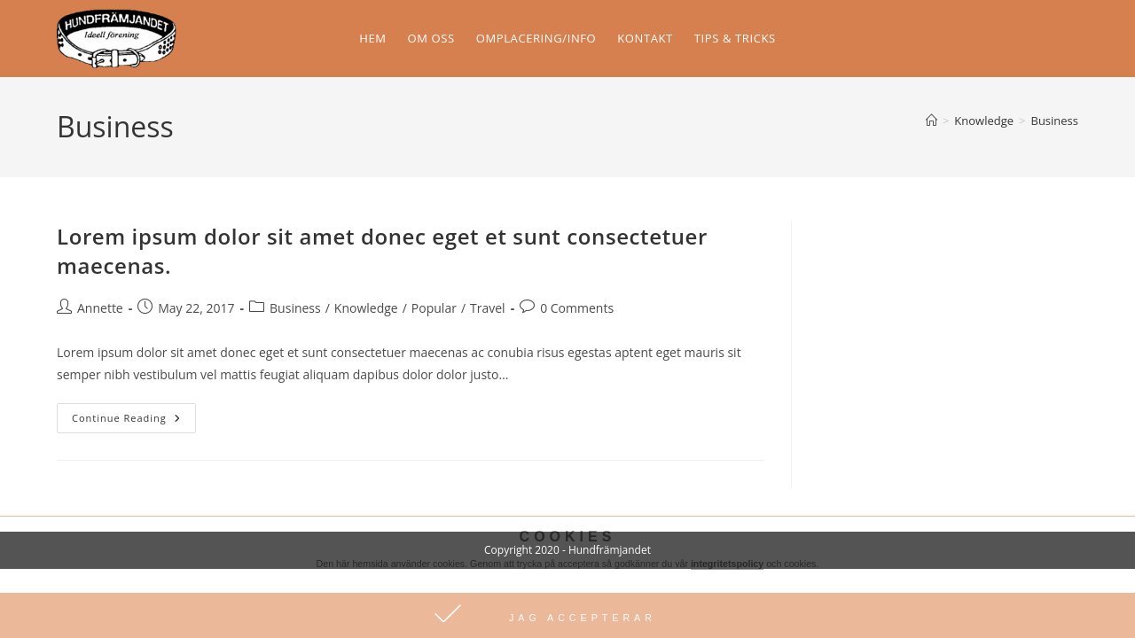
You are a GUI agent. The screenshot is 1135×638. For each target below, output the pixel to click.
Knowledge (366, 308)
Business (1054, 120)
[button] (567, 615)
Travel (487, 308)
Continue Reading (134, 413)
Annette (100, 308)
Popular (434, 308)
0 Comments (577, 308)
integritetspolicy (727, 563)
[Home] (931, 120)
